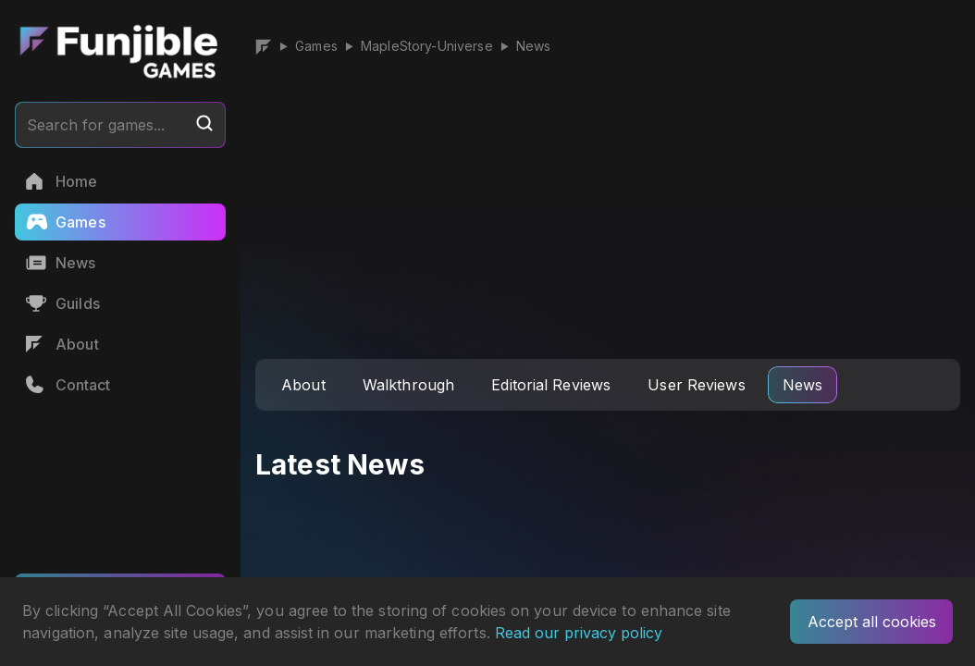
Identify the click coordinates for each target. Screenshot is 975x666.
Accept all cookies (872, 621)
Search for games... (120, 124)
